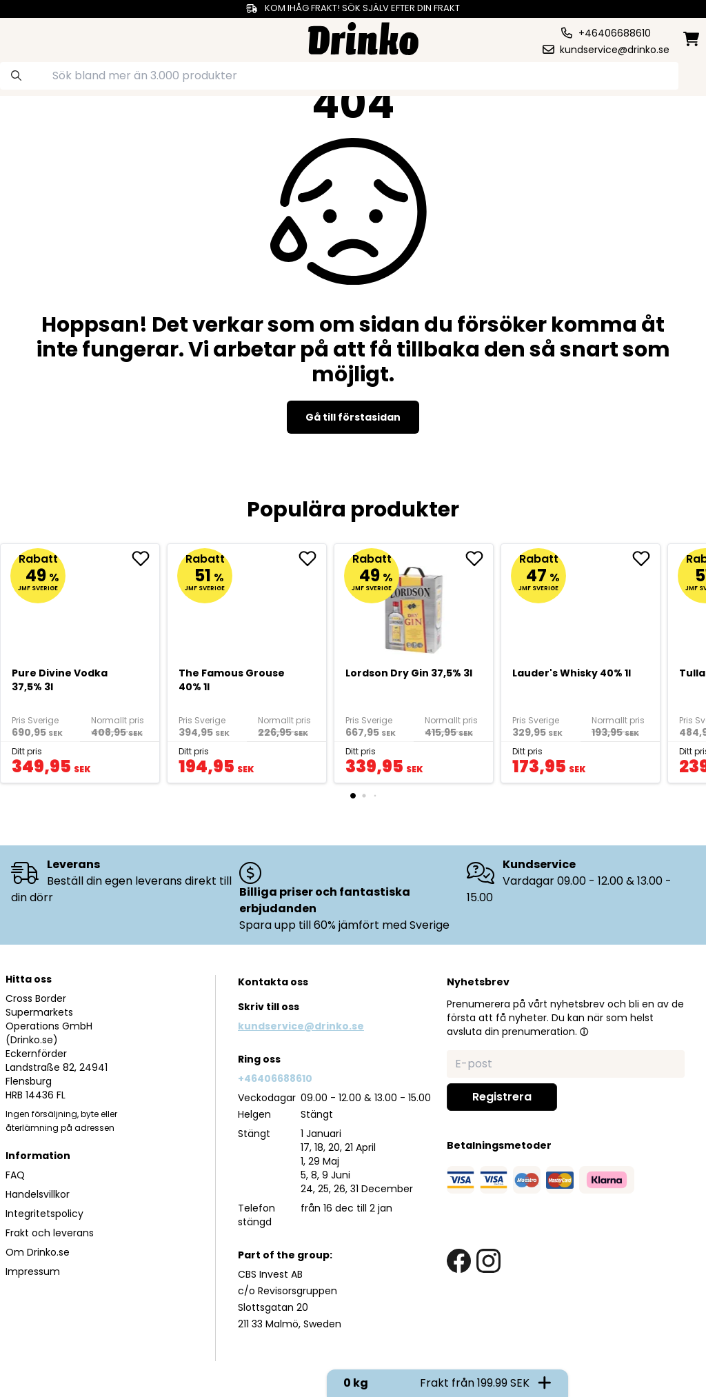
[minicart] (692, 39)
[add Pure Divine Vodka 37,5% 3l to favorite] (145, 558)
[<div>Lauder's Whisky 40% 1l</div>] (581, 604)
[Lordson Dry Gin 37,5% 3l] (414, 604)
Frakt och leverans (50, 1233)
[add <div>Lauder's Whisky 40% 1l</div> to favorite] (646, 558)
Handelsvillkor (38, 1194)
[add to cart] (136, 760)
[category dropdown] (43, 37)
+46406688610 (275, 1078)
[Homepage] (363, 36)
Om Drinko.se (38, 1252)
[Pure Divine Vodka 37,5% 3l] (80, 604)
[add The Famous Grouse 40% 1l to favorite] (312, 558)
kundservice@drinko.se (301, 1026)
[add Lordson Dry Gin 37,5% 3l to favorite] (479, 558)
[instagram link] (488, 1261)
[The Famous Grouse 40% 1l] (247, 604)
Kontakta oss (273, 982)
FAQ (15, 1175)
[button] (584, 1031)
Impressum (33, 1271)
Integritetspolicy (44, 1213)
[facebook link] (459, 1261)
